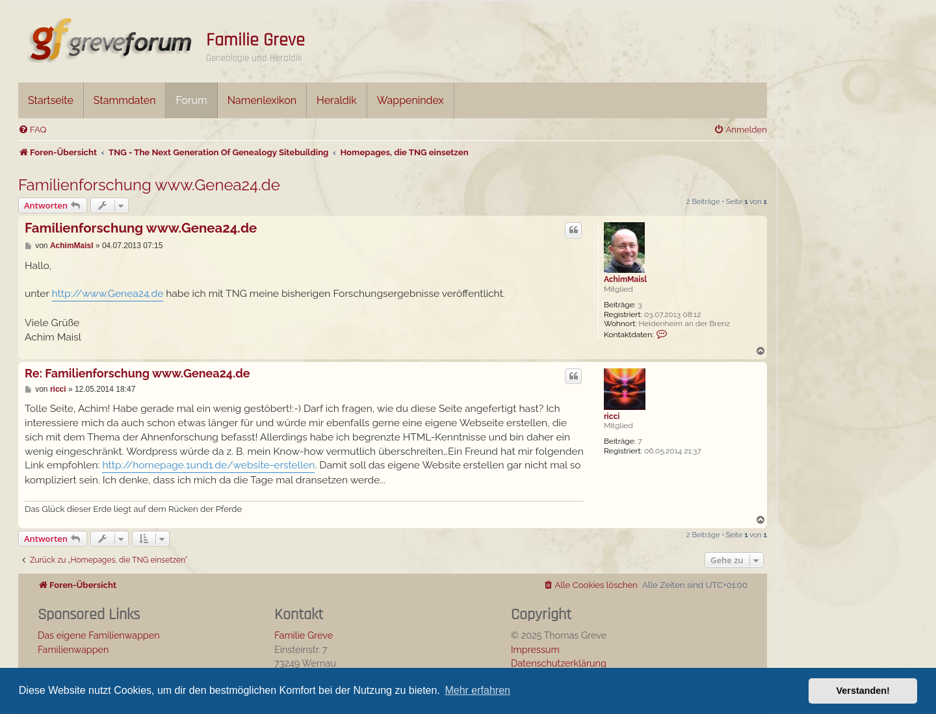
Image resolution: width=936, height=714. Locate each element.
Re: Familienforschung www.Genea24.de (137, 373)
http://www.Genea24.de (108, 293)
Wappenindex (410, 100)
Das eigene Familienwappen (99, 635)
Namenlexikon (262, 100)
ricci (611, 416)
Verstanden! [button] (863, 690)
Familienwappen (73, 649)
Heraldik (337, 100)
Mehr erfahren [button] (477, 690)
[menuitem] (32, 129)
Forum (191, 100)
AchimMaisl (625, 279)
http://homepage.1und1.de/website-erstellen (208, 465)
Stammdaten (125, 100)
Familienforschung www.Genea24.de (149, 184)
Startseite (50, 100)
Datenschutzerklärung (558, 663)
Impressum (535, 649)
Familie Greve (255, 40)
